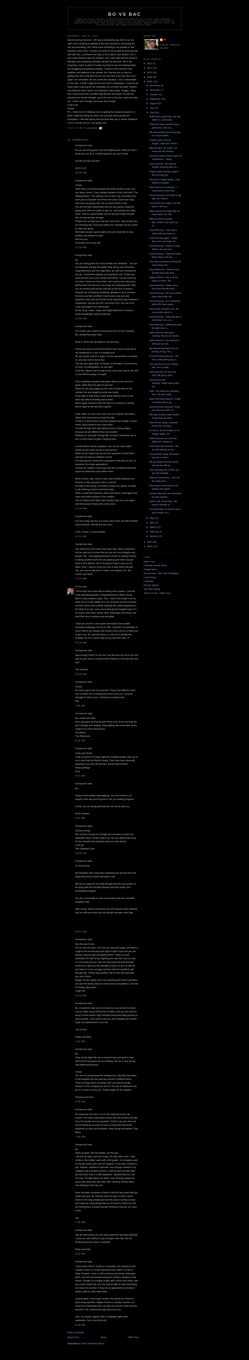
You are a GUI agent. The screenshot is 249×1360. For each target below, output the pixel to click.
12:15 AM (80, 578)
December (155, 85)
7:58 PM (80, 1222)
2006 (150, 546)
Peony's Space (151, 585)
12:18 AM (80, 642)
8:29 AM (80, 740)
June (152, 112)
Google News (150, 569)
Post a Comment (75, 1332)
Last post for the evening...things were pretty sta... (164, 383)
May (152, 518)
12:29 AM (80, 674)
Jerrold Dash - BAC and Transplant (161, 573)
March (153, 527)
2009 (150, 77)
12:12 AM (80, 536)
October (154, 94)
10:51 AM (80, 931)
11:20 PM (81, 318)
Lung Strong (150, 577)
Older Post (133, 1337)
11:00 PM (81, 247)
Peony (78, 586)
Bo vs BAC (124, 14)
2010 (150, 72)
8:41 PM (80, 1253)
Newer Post (73, 1337)
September (155, 99)
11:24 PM (81, 508)
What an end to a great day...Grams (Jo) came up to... (163, 222)
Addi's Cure (149, 561)
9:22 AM (80, 818)
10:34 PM (81, 172)
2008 (150, 81)
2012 (150, 63)
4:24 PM (80, 1041)
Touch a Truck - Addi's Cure (157, 593)
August (153, 103)
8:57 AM (80, 775)
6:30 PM (80, 1101)
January (154, 536)
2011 (150, 68)
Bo (164, 40)
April (152, 522)
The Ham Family (152, 589)
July (152, 108)
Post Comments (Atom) (93, 1343)
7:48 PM (80, 1136)
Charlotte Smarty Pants (155, 565)
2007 (150, 542)
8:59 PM (80, 1325)
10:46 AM (80, 853)
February (154, 531)
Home (103, 1337)
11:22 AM (80, 995)
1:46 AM (80, 705)
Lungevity (148, 581)
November (155, 90)
